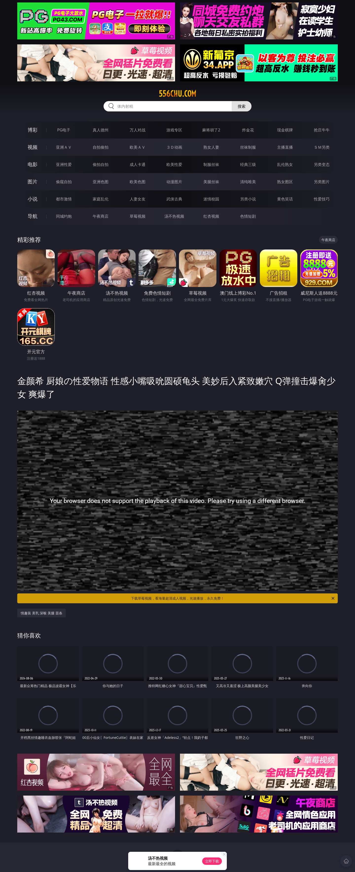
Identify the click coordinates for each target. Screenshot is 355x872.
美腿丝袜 (211, 181)
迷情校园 (211, 199)
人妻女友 (137, 199)
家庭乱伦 (100, 199)
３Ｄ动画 (174, 147)
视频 (32, 147)
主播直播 (285, 147)
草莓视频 (137, 216)
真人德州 (100, 130)
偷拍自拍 (100, 164)
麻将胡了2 (211, 130)
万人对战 (137, 130)
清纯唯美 (248, 181)
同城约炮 (64, 216)
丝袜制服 (248, 147)
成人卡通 (137, 164)
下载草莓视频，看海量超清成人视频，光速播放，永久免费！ (233, 598)
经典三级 (248, 164)
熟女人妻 (211, 147)
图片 (32, 181)
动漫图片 (174, 181)
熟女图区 (285, 181)
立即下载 (212, 861)
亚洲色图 (100, 181)
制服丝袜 (211, 164)
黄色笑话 (285, 199)
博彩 (32, 129)
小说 (32, 199)
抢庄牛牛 (322, 130)
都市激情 (64, 199)
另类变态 (322, 164)
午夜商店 (100, 216)
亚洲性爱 (64, 164)
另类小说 (248, 199)
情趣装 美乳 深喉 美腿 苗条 (41, 613)
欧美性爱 (174, 164)
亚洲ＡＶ (64, 147)
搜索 (242, 106)
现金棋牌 (285, 130)
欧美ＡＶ (137, 147)
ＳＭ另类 (322, 147)
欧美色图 (137, 181)
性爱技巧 (322, 199)
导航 (32, 216)
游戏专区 (174, 130)
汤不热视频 (174, 216)
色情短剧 (248, 216)
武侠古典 (174, 199)
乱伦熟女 (285, 164)
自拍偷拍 (100, 147)
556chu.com (177, 94)
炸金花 (248, 130)
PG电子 (63, 130)
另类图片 (322, 181)
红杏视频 (211, 216)
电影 (32, 164)
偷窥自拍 (64, 181)
